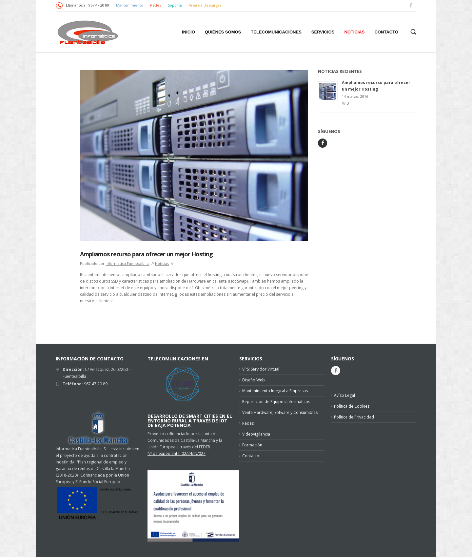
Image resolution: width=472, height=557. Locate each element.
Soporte (175, 5)
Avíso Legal (344, 395)
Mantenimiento (129, 5)
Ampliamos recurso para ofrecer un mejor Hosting (146, 254)
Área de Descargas (205, 5)
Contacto (250, 456)
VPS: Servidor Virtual (260, 369)
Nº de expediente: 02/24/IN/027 (177, 453)
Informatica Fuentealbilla (127, 263)
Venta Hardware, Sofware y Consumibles (280, 412)
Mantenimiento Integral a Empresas (275, 391)
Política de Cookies (351, 406)
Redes (156, 5)
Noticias (162, 263)
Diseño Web (253, 380)
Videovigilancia (256, 434)
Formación (252, 445)
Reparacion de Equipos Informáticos (276, 401)
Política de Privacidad (354, 417)
